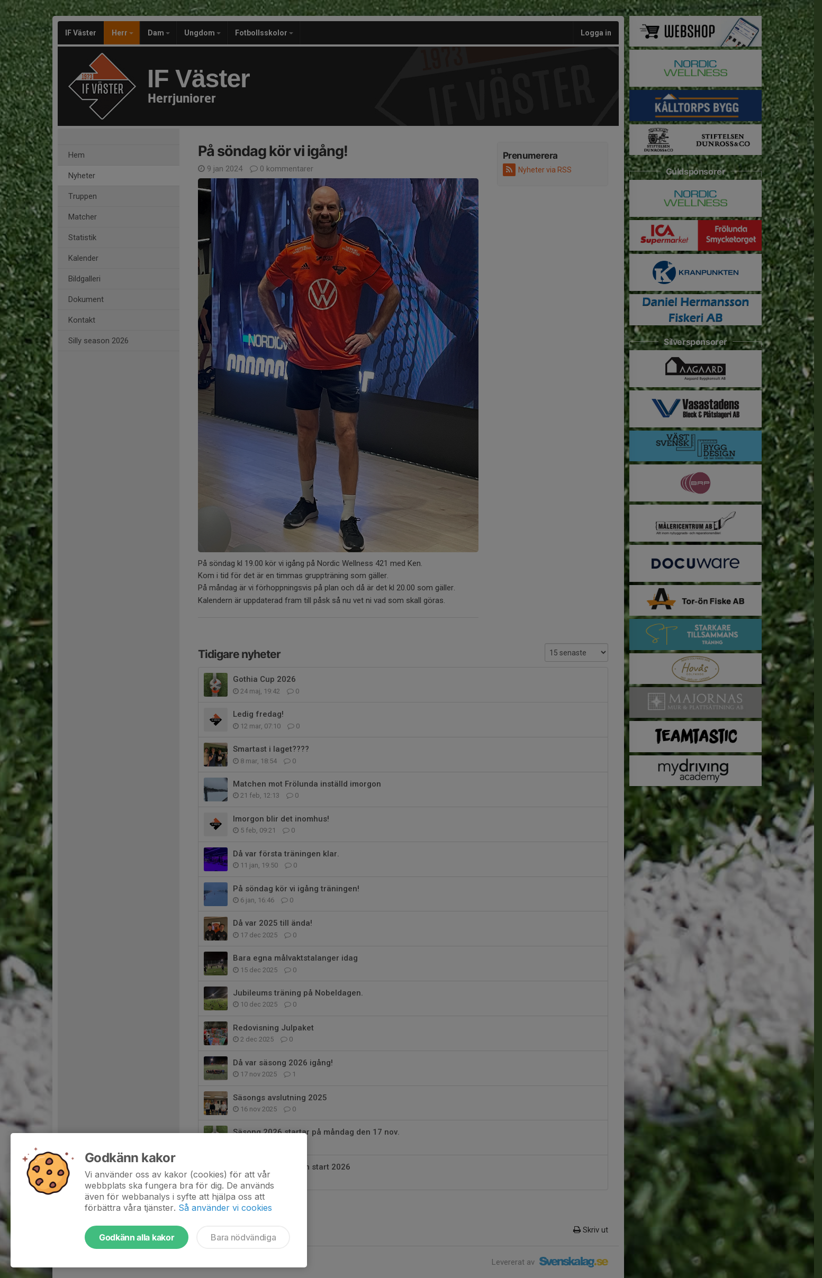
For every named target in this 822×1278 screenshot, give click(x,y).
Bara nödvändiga (243, 1237)
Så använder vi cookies (225, 1207)
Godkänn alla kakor (136, 1237)
